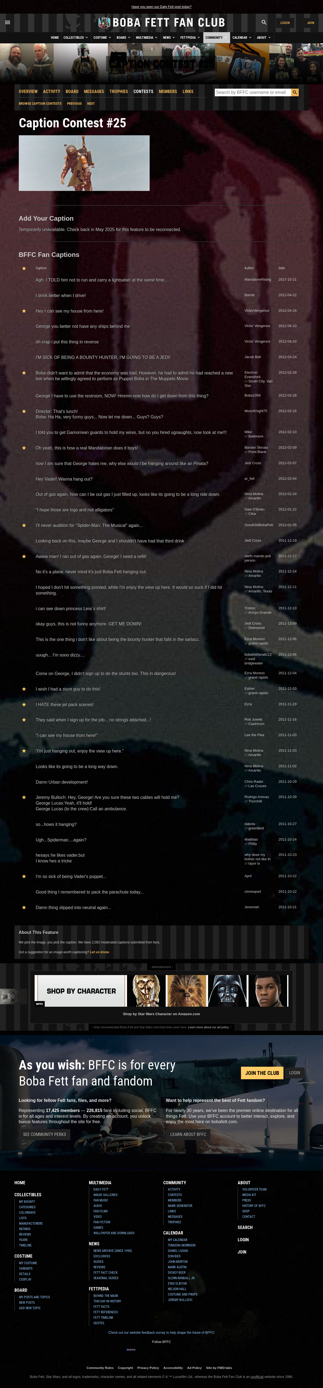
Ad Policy (194, 1367)
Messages (94, 91)
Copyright (125, 1367)
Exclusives (101, 1256)
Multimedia (147, 37)
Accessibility (173, 1367)
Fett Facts (101, 1307)
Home (55, 38)
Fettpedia (190, 37)
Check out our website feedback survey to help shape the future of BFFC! (161, 1333)
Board (124, 37)
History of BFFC (254, 1206)
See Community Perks (44, 1134)
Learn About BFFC (188, 1134)
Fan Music (100, 1200)
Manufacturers (31, 1223)
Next (91, 103)
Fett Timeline (103, 1318)
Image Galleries (105, 1195)
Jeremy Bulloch (180, 1300)
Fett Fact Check (105, 1273)
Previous (74, 103)
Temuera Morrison (181, 1245)
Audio (97, 1206)
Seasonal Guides (105, 1278)
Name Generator (180, 1206)
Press (246, 1200)
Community (217, 37)
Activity (51, 91)
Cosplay (25, 1279)
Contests (143, 91)
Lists (22, 1218)
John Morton (178, 1262)
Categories (27, 1207)
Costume (102, 37)
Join (310, 23)
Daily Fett (100, 1189)
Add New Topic (30, 1308)
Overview (28, 91)
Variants (25, 1268)
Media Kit (249, 1195)
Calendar (242, 37)
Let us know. (100, 952)
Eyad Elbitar (177, 1283)
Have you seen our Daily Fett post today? (161, 7)
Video (97, 1217)
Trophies (119, 91)
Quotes (98, 1323)
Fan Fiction (101, 1222)
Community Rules (99, 1367)
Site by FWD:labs (219, 1367)
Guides (98, 1262)
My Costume (28, 1263)
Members (168, 91)
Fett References (105, 1312)
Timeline (25, 1245)
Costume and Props (182, 1294)
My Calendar (177, 1240)
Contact (248, 1217)
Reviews (25, 1234)
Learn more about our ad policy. (209, 1027)
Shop (246, 1211)
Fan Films (100, 1211)
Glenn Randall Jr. (181, 1278)
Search (245, 1227)
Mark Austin (177, 1267)
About (264, 37)
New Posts (27, 1303)
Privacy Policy (148, 1367)
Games (98, 1228)
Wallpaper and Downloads (113, 1233)
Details (24, 1274)
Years (23, 1240)
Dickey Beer (176, 1273)
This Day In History (107, 1301)
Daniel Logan (178, 1251)
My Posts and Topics (34, 1297)
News (169, 37)
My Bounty (27, 1202)
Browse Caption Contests (40, 103)
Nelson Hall (177, 1289)
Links (188, 91)
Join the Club (262, 1073)
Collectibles (76, 37)
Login (285, 23)
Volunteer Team (254, 1189)
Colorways (27, 1213)
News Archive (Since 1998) (112, 1251)
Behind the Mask (105, 1296)
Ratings (24, 1229)
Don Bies (174, 1256)
